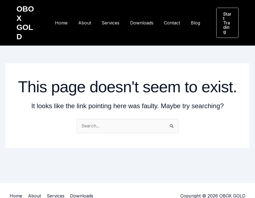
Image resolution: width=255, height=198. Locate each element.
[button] (225, 13)
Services (112, 13)
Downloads (141, 13)
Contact (169, 13)
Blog (191, 13)
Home (66, 13)
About (87, 13)
